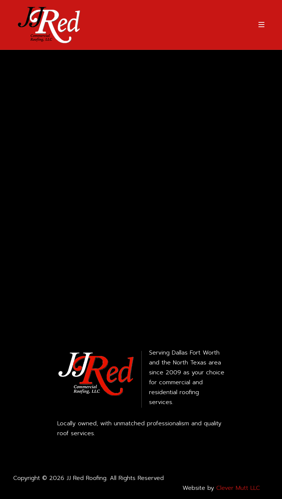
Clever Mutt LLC (238, 488)
